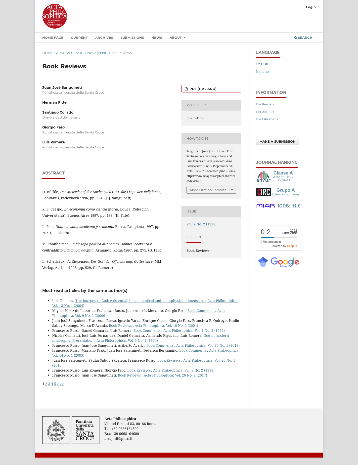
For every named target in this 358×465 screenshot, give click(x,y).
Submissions (132, 38)
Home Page (52, 38)
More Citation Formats (208, 190)
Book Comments (201, 310)
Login (311, 7)
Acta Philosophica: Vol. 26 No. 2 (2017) (175, 375)
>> (62, 383)
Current (79, 38)
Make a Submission (278, 141)
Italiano (262, 71)
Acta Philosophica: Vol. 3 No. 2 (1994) (127, 340)
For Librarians (267, 119)
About (176, 38)
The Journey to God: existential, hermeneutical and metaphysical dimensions (140, 300)
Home (47, 53)
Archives (104, 38)
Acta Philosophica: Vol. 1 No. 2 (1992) (194, 330)
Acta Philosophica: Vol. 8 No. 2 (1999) (184, 370)
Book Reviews (121, 325)
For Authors (265, 111)
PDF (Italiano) (202, 89)
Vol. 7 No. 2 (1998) (91, 53)
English (262, 64)
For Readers (265, 104)
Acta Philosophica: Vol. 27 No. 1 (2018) (208, 345)
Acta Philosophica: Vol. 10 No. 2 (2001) (166, 325)
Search (303, 38)
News (156, 38)
